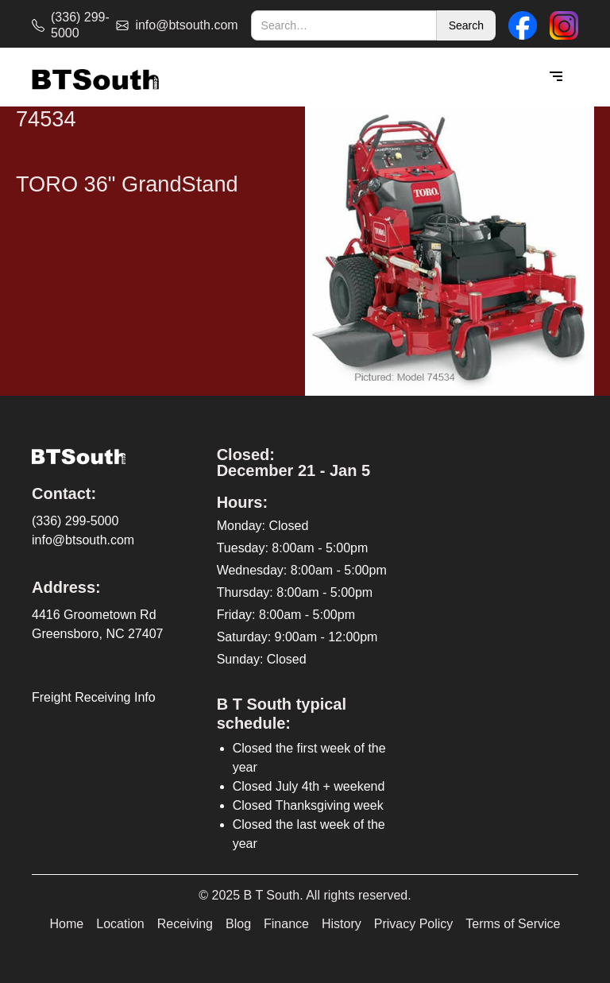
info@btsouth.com (83, 540)
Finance (286, 924)
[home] (95, 77)
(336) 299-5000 (75, 521)
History (341, 924)
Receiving (185, 924)
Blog (238, 924)
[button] (556, 77)
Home (67, 924)
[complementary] (495, 895)
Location (120, 924)
